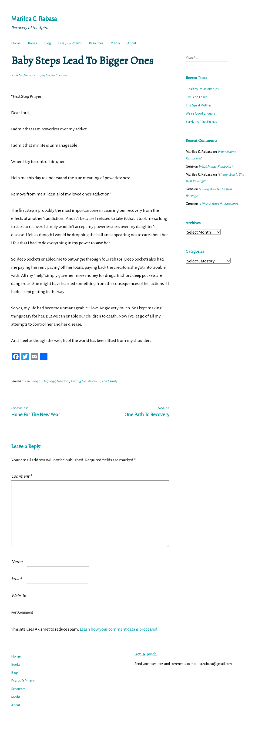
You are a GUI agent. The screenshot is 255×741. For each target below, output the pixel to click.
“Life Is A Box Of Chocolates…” (220, 204)
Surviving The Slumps (201, 121)
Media (115, 43)
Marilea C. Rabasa (34, 19)
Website (18, 595)
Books (32, 43)
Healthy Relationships (202, 89)
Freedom (63, 381)
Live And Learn (196, 97)
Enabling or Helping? (40, 381)
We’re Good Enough (200, 113)
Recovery (93, 381)
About (131, 43)
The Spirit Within (198, 105)
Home (16, 43)
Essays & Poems (70, 43)
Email (16, 578)
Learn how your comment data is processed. (119, 629)
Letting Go (78, 381)
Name (16, 561)
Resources (96, 43)
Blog (47, 43)
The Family (109, 381)
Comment (21, 476)
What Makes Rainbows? (216, 166)
